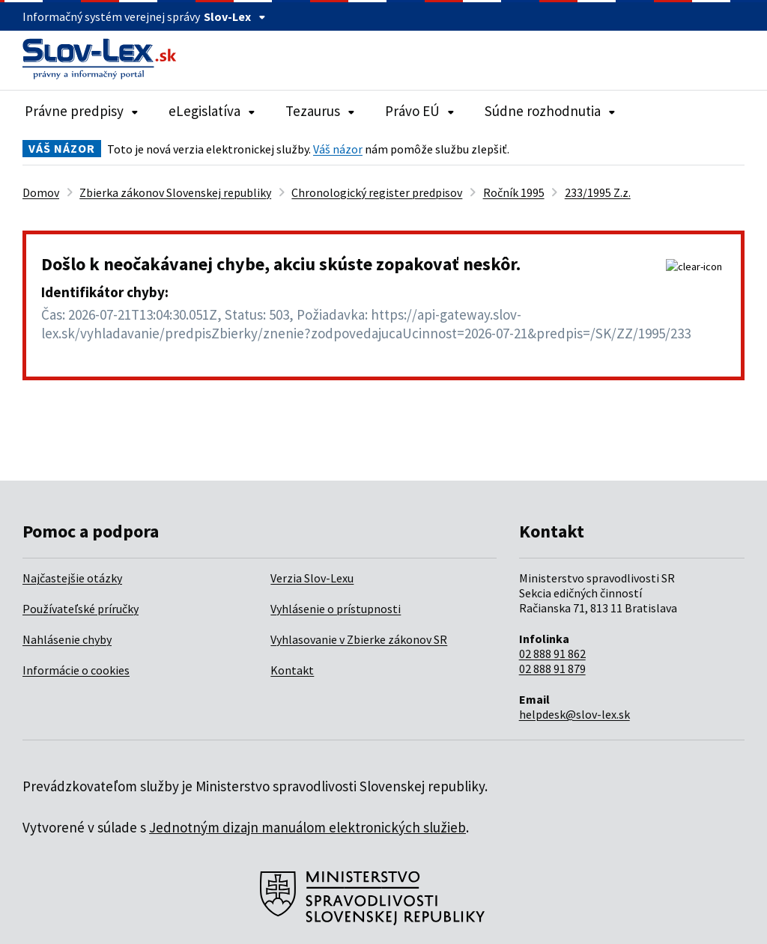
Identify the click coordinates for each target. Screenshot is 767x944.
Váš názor (338, 148)
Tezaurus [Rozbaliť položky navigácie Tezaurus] (320, 111)
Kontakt (292, 670)
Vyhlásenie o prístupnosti (335, 608)
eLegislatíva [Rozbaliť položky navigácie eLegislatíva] (212, 111)
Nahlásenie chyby (67, 639)
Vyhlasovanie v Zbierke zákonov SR (358, 639)
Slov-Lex (235, 16)
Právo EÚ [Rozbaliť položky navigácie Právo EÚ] (420, 111)
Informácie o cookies (76, 670)
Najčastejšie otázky (72, 577)
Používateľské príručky (80, 608)
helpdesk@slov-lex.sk (574, 714)
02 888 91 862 (552, 653)
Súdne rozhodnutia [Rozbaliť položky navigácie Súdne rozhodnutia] (550, 111)
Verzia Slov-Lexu (312, 577)
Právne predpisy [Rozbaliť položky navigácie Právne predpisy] (82, 111)
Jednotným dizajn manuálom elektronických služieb (307, 827)
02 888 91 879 (552, 668)
